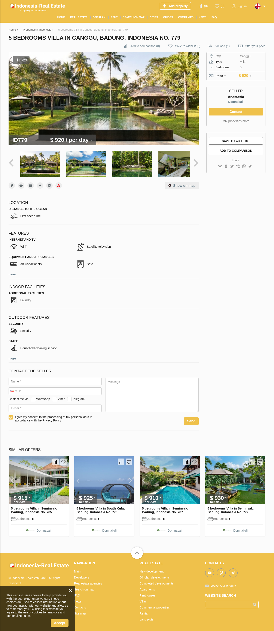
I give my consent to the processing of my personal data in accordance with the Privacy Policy (53, 417)
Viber (61, 397)
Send (191, 419)
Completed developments (157, 581)
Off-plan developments (155, 575)
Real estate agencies (88, 581)
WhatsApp (43, 397)
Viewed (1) (222, 46)
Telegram (78, 397)
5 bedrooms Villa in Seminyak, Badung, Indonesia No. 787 (165, 508)
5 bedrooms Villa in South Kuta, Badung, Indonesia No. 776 (100, 508)
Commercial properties (155, 605)
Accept (59, 623)
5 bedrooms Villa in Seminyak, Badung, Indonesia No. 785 (34, 508)
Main (77, 569)
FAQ (77, 593)
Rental (144, 611)
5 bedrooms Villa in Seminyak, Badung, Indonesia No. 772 (230, 508)
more (12, 272)
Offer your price (255, 46)
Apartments (147, 587)
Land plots (146, 617)
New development (152, 569)
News (78, 599)
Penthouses (147, 593)
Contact (235, 112)
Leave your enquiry (223, 584)
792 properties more (235, 121)
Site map (80, 611)
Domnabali (236, 101)
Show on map (184, 184)
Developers (81, 575)
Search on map (84, 587)
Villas (143, 599)
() (206, 6)
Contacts (80, 605)
